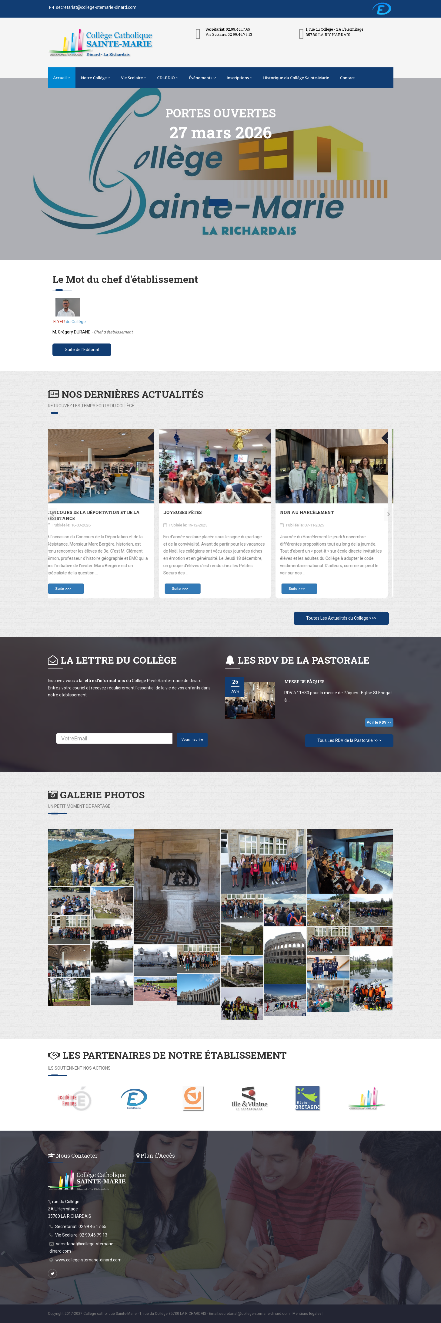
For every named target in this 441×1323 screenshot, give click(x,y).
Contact (347, 77)
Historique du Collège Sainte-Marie (296, 77)
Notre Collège (95, 77)
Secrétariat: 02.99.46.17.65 (80, 1226)
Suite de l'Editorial (82, 349)
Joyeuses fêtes (188, 512)
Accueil (61, 77)
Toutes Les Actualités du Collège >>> (341, 618)
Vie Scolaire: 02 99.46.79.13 (81, 1235)
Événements (202, 77)
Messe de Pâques (304, 682)
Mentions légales (307, 1313)
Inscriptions (239, 77)
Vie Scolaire (133, 77)
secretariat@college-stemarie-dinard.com (92, 7)
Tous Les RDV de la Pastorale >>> (349, 740)
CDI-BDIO (167, 77)
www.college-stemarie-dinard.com (88, 1259)
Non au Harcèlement (313, 512)
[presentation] (52, 514)
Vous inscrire (192, 740)
